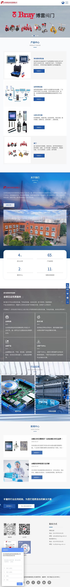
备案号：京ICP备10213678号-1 (51, 577)
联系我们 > (9, 506)
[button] (32, 35)
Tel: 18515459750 (26, 506)
